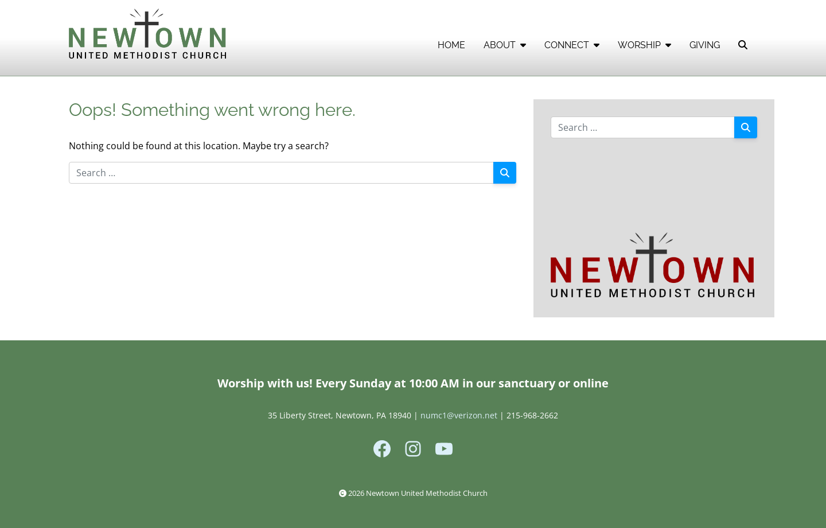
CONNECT (571, 45)
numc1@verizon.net (458, 415)
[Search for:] (281, 173)
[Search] (504, 173)
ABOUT (505, 45)
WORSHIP (644, 45)
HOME (451, 45)
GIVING (704, 45)
